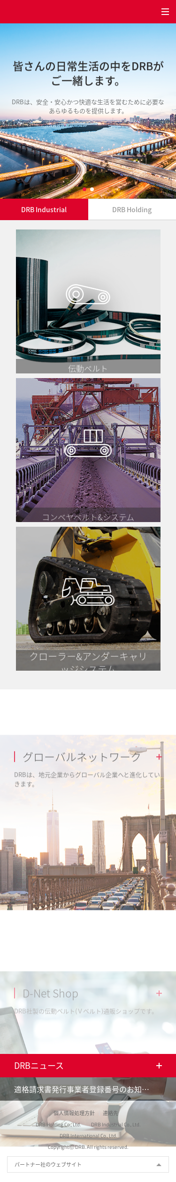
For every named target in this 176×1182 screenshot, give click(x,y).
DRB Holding (132, 209)
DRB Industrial (44, 209)
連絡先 (110, 1113)
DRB (21, 11)
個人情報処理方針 (74, 1113)
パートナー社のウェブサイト (48, 1164)
